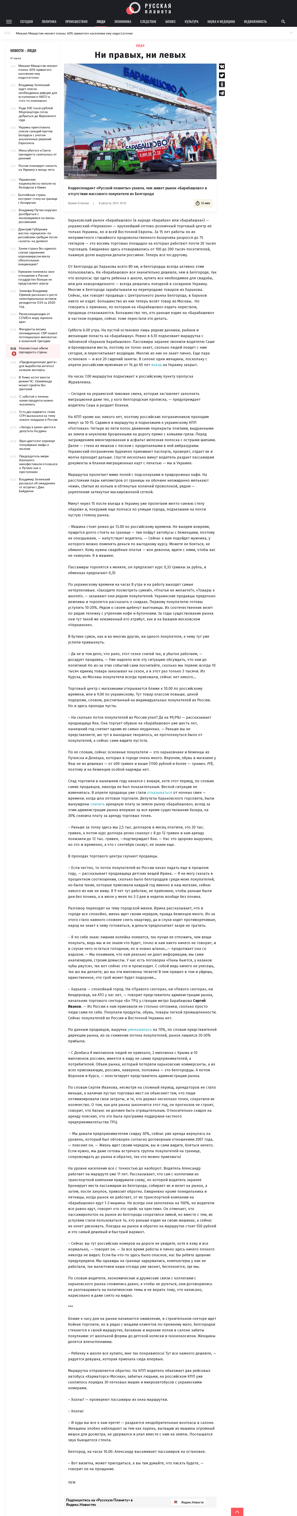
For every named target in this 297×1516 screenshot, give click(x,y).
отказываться (159, 792)
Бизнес (170, 21)
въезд (156, 365)
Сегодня (26, 21)
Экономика (122, 21)
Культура (191, 21)
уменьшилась (140, 1029)
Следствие (148, 21)
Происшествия (76, 21)
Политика (49, 21)
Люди (101, 21)
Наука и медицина (221, 21)
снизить (97, 804)
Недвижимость (255, 21)
